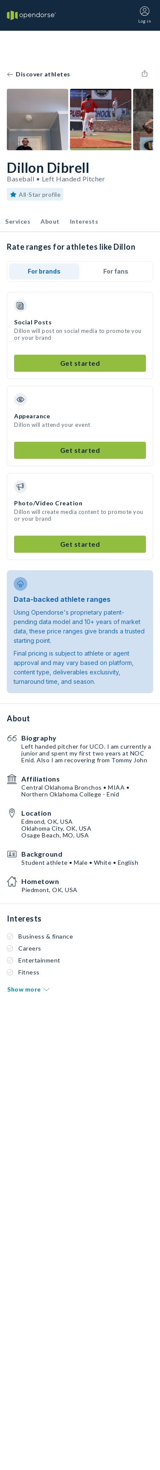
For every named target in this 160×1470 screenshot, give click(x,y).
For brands (44, 271)
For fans (115, 271)
